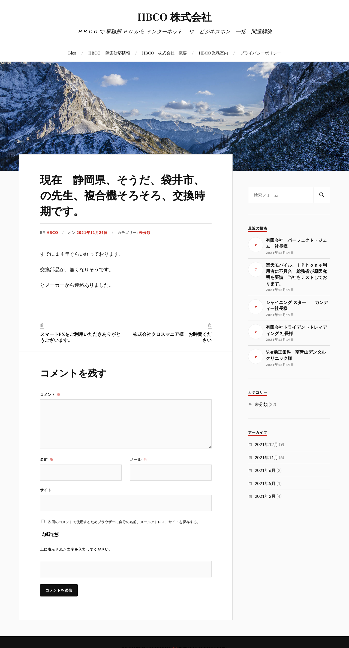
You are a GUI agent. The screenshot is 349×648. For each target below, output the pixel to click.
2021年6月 (265, 470)
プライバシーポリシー (260, 53)
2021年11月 (266, 457)
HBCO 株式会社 (174, 16)
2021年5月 (265, 483)
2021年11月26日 (92, 232)
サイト (46, 490)
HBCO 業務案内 (213, 53)
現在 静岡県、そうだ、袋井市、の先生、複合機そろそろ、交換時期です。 (124, 194)
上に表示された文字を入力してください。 (76, 549)
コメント (50, 394)
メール (138, 459)
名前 (46, 459)
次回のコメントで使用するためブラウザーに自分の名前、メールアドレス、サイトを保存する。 (124, 522)
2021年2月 (265, 496)
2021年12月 (266, 444)
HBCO (52, 232)
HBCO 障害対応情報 (109, 53)
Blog (72, 53)
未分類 (145, 232)
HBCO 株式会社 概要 (164, 53)
